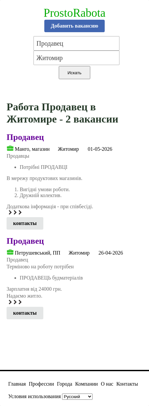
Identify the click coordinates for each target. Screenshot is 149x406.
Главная (17, 384)
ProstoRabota (75, 13)
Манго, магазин (32, 149)
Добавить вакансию (74, 26)
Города (64, 384)
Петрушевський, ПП (37, 253)
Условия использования (34, 396)
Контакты (127, 384)
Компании (86, 384)
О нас (107, 384)
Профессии (41, 384)
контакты (25, 223)
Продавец (25, 137)
